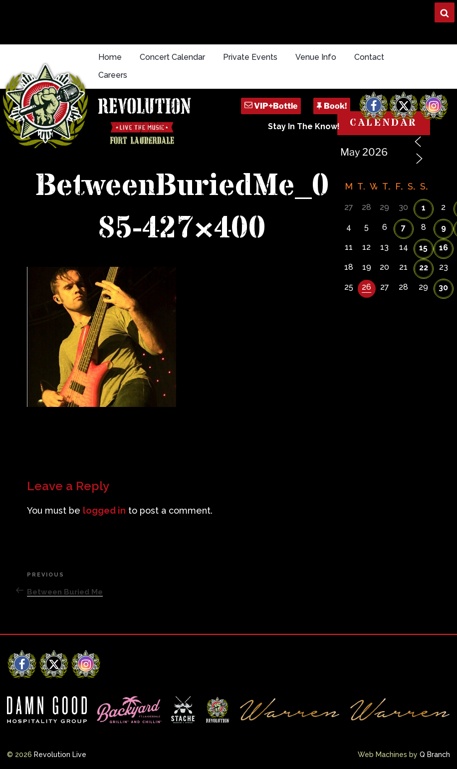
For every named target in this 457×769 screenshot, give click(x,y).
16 (443, 247)
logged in (104, 510)
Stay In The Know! (304, 126)
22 (423, 267)
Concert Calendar (172, 57)
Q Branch (435, 755)
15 (423, 247)
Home (110, 57)
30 (443, 287)
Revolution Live (60, 755)
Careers (112, 75)
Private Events (250, 57)
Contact (369, 57)
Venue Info (315, 57)
